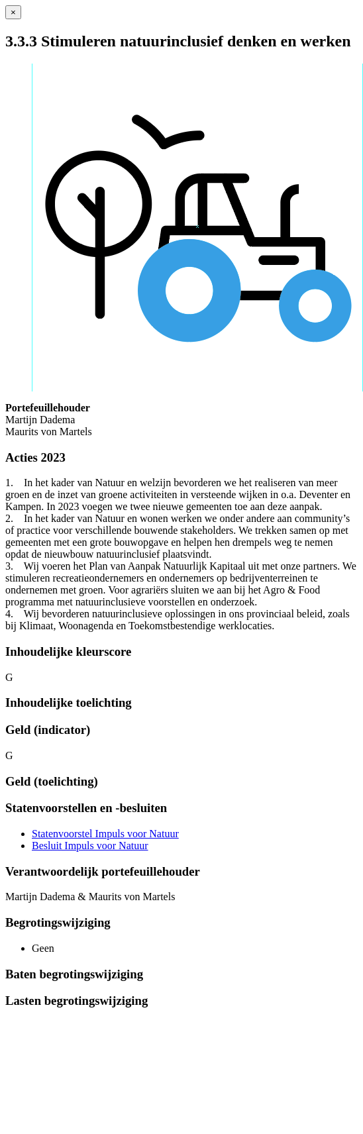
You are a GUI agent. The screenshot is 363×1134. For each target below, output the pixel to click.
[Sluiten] (13, 12)
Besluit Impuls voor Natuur (90, 845)
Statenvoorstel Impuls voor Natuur (105, 833)
